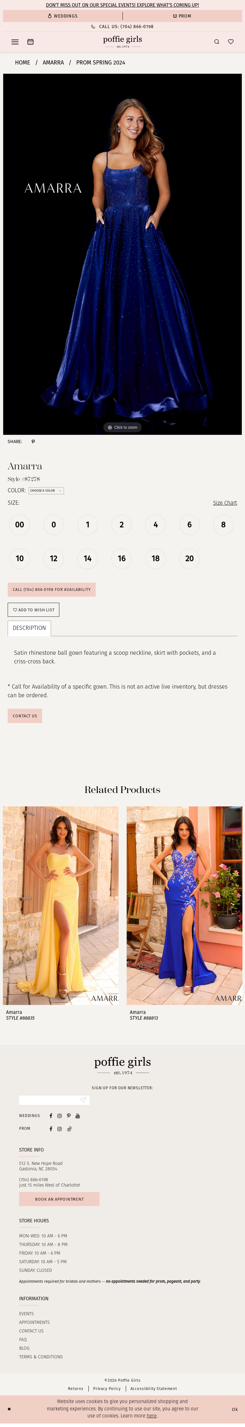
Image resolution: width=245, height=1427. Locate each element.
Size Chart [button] (224, 504)
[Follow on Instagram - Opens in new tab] (59, 1132)
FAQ (23, 1343)
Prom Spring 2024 (100, 62)
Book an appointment (61, 1202)
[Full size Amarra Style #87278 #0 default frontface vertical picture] (122, 254)
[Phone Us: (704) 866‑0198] (122, 26)
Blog (24, 1352)
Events (26, 1318)
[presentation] (61, 908)
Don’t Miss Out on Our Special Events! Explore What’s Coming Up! (122, 5)
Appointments (34, 1326)
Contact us (31, 1335)
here (152, 1420)
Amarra (53, 62)
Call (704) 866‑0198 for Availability (52, 590)
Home (22, 62)
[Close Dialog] (9, 1413)
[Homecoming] (182, 16)
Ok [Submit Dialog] (235, 1413)
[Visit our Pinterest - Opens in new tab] (69, 1119)
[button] (15, 41)
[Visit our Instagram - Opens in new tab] (59, 1119)
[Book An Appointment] (30, 42)
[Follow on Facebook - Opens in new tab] (51, 1132)
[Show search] (217, 41)
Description (29, 631)
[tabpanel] (122, 254)
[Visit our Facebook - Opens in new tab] (51, 1119)
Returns (76, 1392)
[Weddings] (62, 16)
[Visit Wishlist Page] (231, 41)
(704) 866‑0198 (33, 1183)
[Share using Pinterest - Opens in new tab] (33, 441)
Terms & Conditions (41, 1361)
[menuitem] (62, 16)
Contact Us (26, 718)
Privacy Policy (107, 1392)
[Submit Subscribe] (83, 1103)
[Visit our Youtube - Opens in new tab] (77, 1119)
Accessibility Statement (153, 1392)
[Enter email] (54, 1103)
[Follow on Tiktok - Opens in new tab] (69, 1132)
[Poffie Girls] (122, 42)
